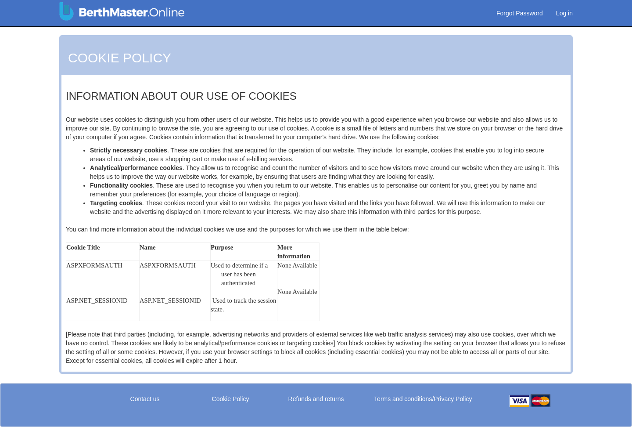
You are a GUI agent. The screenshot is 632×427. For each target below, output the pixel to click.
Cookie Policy (230, 398)
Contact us (145, 398)
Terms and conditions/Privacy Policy (423, 398)
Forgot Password (519, 13)
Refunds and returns (316, 398)
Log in (564, 13)
